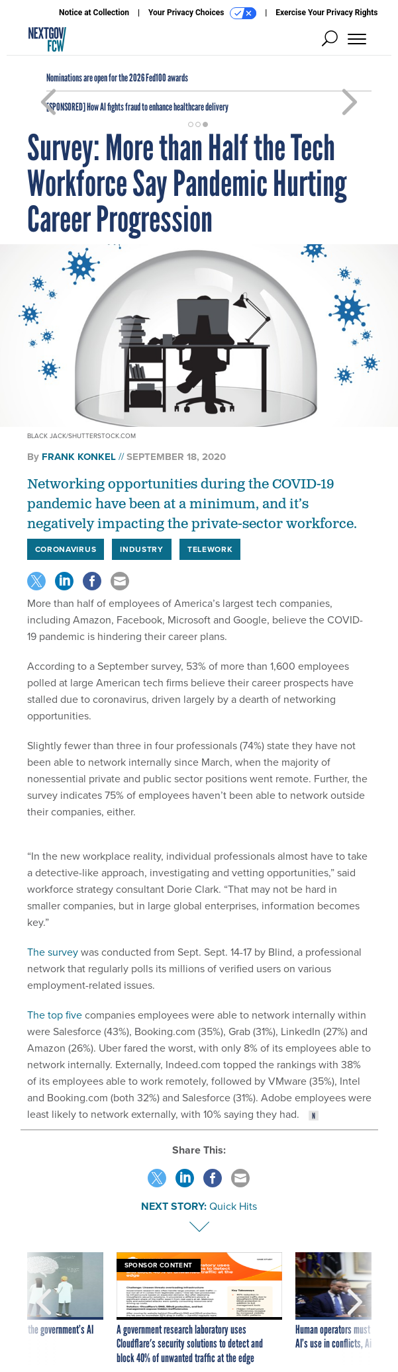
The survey (52, 952)
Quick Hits (233, 1206)
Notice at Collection (94, 12)
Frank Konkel (79, 456)
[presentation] (43, 1309)
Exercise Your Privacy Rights (326, 12)
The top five (56, 1015)
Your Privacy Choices (202, 13)
